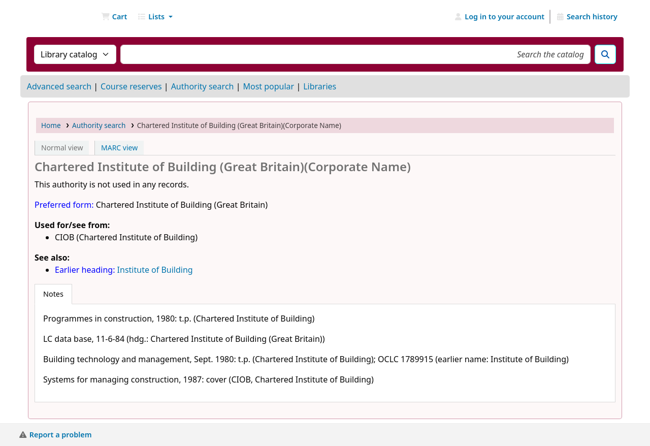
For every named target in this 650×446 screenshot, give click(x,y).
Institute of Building (155, 269)
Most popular (268, 86)
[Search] (605, 54)
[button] (114, 16)
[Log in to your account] (499, 16)
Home (51, 125)
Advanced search (59, 86)
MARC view (119, 147)
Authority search (202, 86)
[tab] (53, 294)
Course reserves (131, 86)
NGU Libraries (53, 16)
